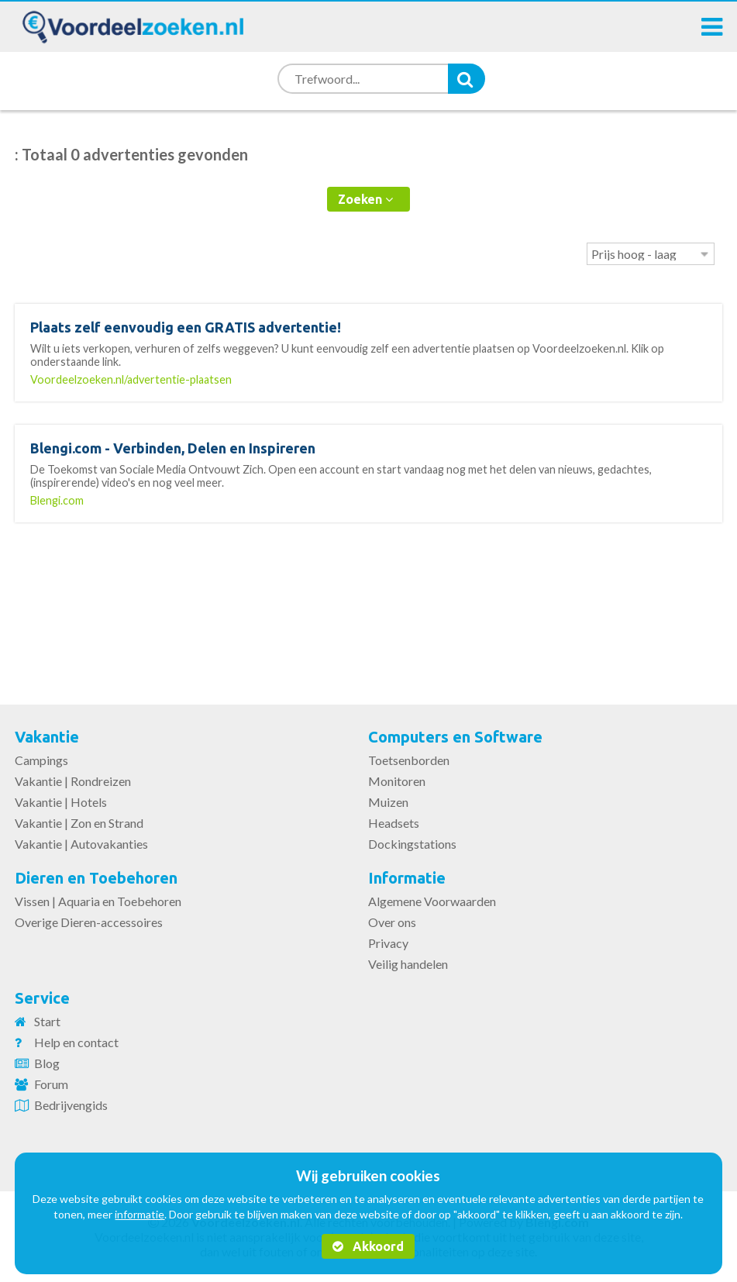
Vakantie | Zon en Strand (79, 822)
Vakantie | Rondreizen (73, 781)
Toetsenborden (408, 760)
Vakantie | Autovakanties (81, 843)
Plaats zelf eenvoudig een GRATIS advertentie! (185, 327)
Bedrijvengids (71, 1105)
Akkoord (368, 1246)
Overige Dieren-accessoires (89, 922)
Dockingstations (412, 843)
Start (47, 1021)
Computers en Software (455, 737)
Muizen (388, 801)
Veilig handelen (408, 963)
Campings (41, 760)
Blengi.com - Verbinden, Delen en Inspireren (172, 448)
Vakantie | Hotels (61, 801)
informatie (139, 1214)
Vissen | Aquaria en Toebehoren (98, 901)
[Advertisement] (368, 604)
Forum (51, 1084)
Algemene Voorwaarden (432, 901)
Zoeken (365, 199)
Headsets (393, 822)
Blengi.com (57, 500)
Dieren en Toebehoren (96, 878)
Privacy (388, 943)
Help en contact (76, 1042)
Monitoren (396, 781)
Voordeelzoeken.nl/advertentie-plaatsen (131, 379)
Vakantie (47, 737)
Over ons (392, 922)
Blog (47, 1063)
